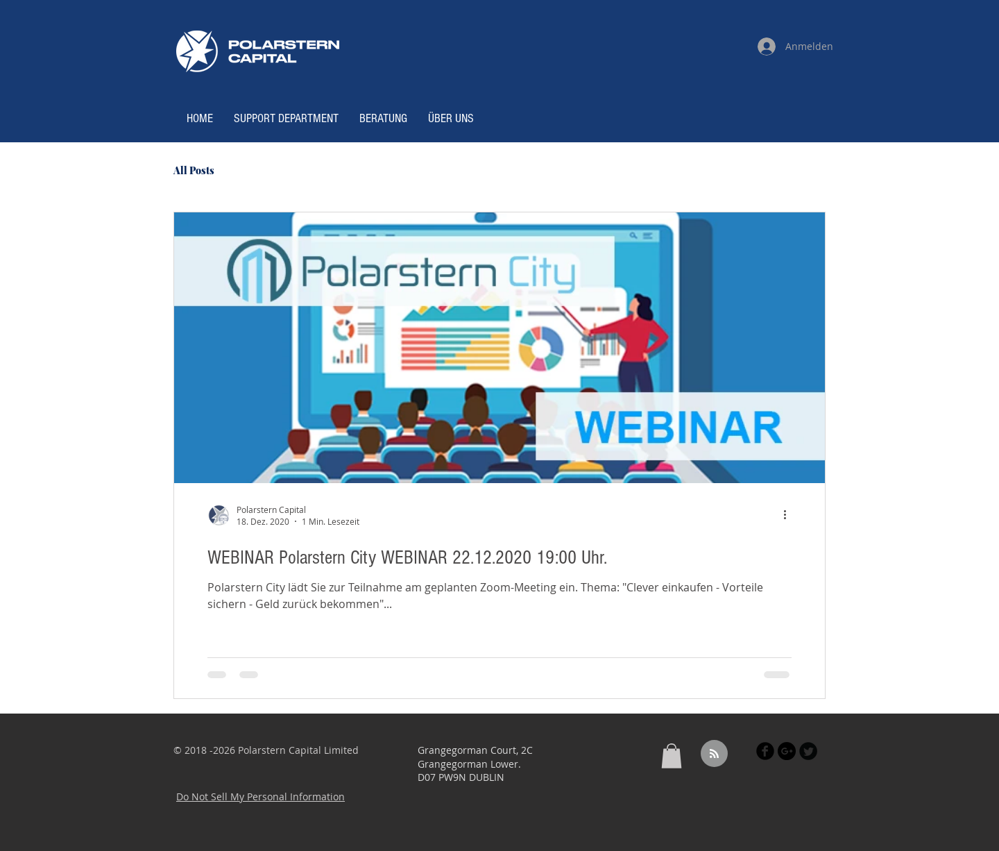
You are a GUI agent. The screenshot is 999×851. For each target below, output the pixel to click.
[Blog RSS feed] (714, 754)
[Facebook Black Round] (765, 751)
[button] (671, 755)
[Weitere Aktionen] (789, 515)
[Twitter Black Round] (808, 751)
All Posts (193, 170)
